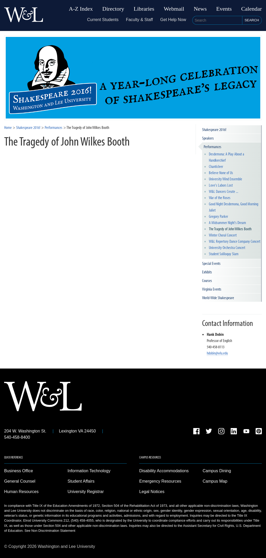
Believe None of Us (221, 172)
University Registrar (86, 491)
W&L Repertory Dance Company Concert (234, 241)
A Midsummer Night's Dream (227, 222)
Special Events (211, 263)
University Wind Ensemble (225, 178)
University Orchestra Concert (227, 247)
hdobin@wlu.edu (217, 353)
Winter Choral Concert (223, 235)
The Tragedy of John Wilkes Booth (230, 228)
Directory (113, 9)
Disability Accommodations (164, 471)
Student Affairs (81, 481)
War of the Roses (219, 197)
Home (8, 127)
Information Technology (89, 471)
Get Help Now (173, 19)
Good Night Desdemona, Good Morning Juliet (233, 207)
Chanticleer (216, 166)
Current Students (102, 19)
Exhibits (207, 271)
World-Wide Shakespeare (218, 297)
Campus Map (215, 481)
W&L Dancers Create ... (223, 191)
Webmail (174, 9)
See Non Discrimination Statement (49, 531)
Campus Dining (217, 471)
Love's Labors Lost (221, 185)
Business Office (18, 471)
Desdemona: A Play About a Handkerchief (226, 157)
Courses (207, 280)
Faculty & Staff (139, 19)
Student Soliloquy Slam (223, 253)
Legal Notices (151, 491)
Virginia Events (211, 289)
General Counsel (19, 481)
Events (224, 9)
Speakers (208, 138)
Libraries (144, 9)
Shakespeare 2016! (28, 127)
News (200, 9)
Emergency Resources (160, 481)
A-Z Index (81, 9)
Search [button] (251, 20)
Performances (212, 146)
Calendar (251, 9)
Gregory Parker (218, 216)
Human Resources (21, 491)
